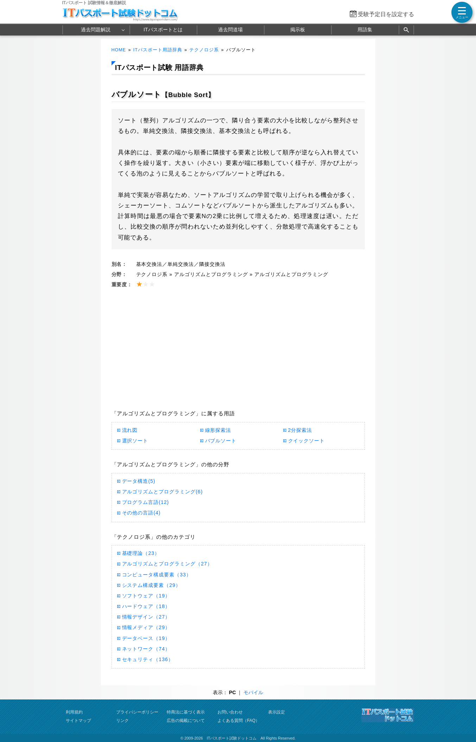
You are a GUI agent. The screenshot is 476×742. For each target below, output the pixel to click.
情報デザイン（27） (146, 617)
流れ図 (130, 430)
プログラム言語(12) (145, 502)
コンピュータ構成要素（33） (156, 574)
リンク (122, 720)
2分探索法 (300, 430)
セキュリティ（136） (147, 659)
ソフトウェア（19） (146, 596)
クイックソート (306, 440)
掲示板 (297, 29)
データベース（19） (146, 638)
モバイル (253, 692)
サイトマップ (78, 720)
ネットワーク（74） (146, 649)
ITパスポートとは (163, 29)
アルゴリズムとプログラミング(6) (162, 491)
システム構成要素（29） (151, 585)
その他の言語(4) (141, 513)
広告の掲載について (186, 720)
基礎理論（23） (141, 553)
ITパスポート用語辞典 (157, 49)
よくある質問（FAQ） (238, 720)
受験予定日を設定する (386, 14)
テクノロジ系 (204, 49)
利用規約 (74, 712)
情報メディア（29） (146, 627)
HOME (119, 49)
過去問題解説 (95, 29)
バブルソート (221, 440)
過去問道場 (230, 29)
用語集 (364, 29)
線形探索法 (218, 430)
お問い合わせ (230, 712)
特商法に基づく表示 (186, 712)
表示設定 (276, 712)
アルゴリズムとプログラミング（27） (167, 564)
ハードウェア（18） (146, 606)
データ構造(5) (139, 481)
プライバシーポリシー (137, 712)
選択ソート (135, 440)
